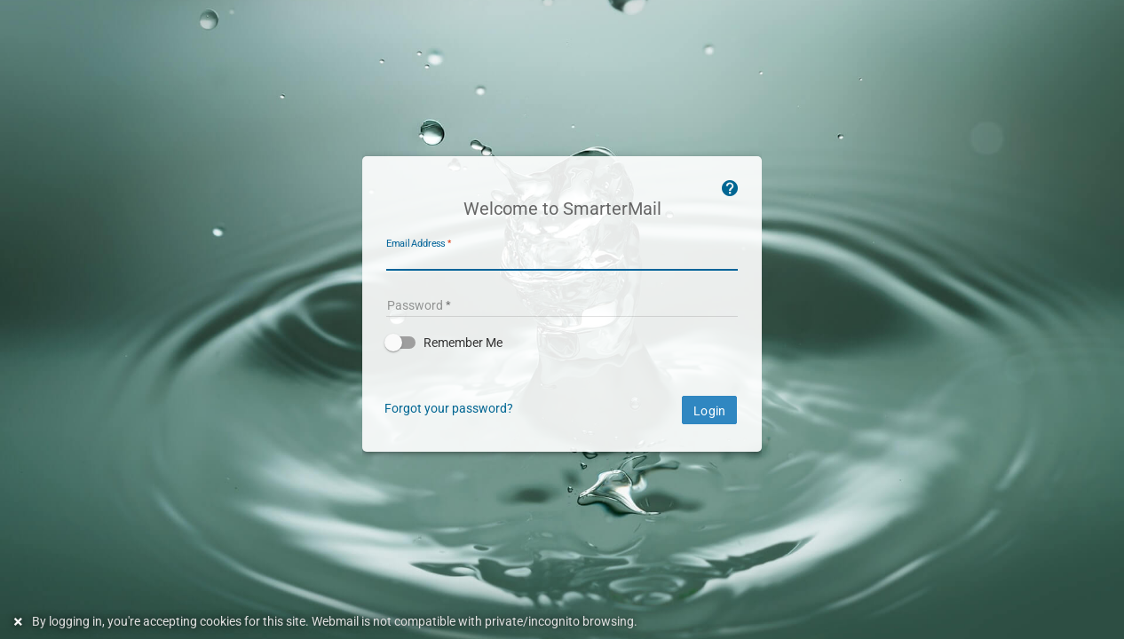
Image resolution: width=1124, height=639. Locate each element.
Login (709, 411)
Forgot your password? (448, 408)
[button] (562, 342)
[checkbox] (562, 342)
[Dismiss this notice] (20, 621)
